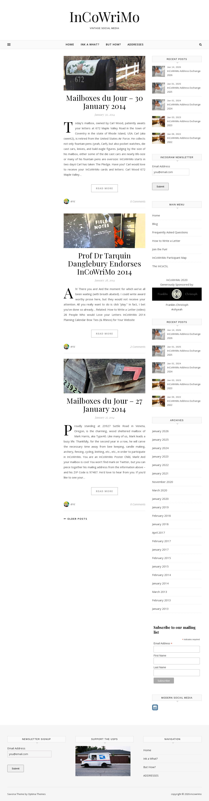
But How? (113, 44)
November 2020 (162, 482)
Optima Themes (37, 794)
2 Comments (137, 346)
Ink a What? (90, 44)
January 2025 (160, 439)
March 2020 (159, 490)
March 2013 (159, 592)
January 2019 (160, 507)
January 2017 (160, 549)
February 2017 (161, 541)
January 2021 (160, 473)
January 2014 (160, 583)
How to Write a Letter (166, 241)
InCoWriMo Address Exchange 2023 (184, 123)
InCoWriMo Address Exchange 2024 (184, 106)
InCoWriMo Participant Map (169, 257)
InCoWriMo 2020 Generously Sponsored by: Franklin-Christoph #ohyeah (177, 294)
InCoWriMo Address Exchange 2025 (184, 89)
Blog (155, 224)
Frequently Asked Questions (170, 232)
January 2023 (160, 456)
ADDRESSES (135, 44)
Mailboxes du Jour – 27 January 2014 (104, 405)
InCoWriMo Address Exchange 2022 (184, 140)
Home (70, 44)
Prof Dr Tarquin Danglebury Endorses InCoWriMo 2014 (104, 263)
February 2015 (161, 558)
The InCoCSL (160, 266)
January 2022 (160, 465)
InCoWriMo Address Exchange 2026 (184, 73)
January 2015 (160, 566)
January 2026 (160, 431)
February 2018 (161, 515)
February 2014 (161, 575)
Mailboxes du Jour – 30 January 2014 (104, 102)
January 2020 (160, 499)
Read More (104, 188)
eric (73, 201)
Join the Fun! (159, 249)
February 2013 (161, 600)
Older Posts (75, 518)
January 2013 (160, 608)
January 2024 (160, 448)
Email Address (163, 643)
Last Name (160, 667)
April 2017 (158, 532)
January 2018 (160, 524)
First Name (160, 655)
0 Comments (137, 201)
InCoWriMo (104, 16)
